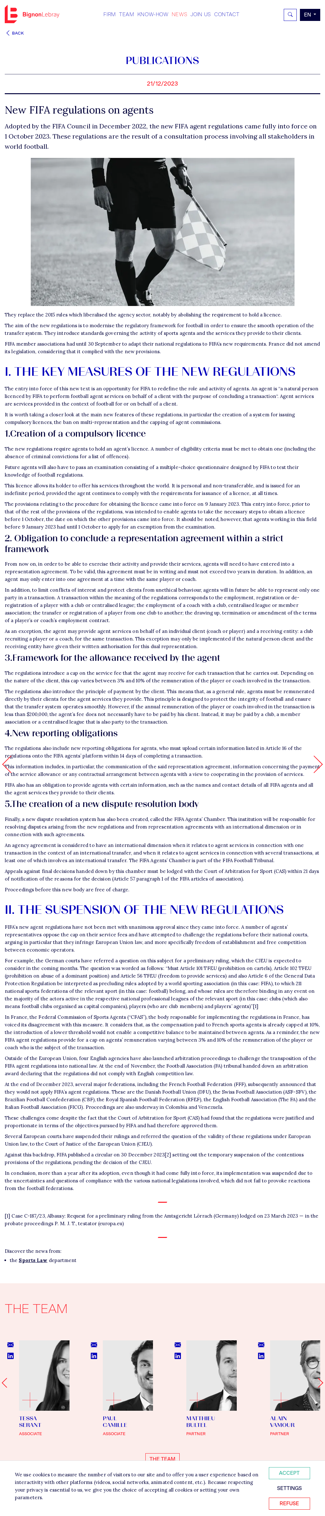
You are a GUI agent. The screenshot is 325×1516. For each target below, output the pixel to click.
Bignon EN (32, 14)
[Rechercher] (290, 15)
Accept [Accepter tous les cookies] (289, 1473)
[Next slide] (318, 1383)
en (308, 15)
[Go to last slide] (6, 1383)
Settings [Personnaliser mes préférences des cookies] (289, 1488)
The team (162, 1459)
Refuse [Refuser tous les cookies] (289, 1503)
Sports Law (33, 1260)
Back (14, 33)
